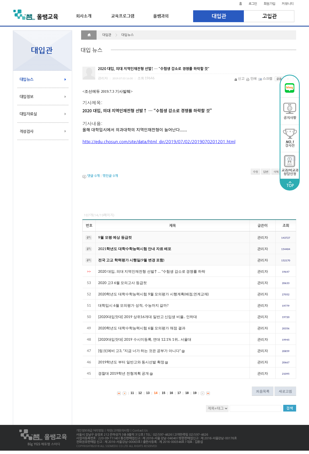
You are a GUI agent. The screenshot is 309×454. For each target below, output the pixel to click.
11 (132, 393)
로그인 (252, 3)
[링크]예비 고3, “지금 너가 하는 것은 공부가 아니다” (139, 350)
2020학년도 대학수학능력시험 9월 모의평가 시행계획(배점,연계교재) (153, 294)
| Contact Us (138, 430)
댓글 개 (93, 176)
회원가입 (270, 3)
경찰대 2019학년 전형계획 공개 (123, 373)
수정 (255, 172)
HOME (89, 35)
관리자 (262, 237)
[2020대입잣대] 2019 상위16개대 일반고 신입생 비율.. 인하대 (147, 316)
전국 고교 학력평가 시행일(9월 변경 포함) (131, 260)
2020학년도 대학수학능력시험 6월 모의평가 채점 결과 (141, 328)
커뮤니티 (288, 3)
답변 (265, 172)
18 (186, 393)
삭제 (276, 172)
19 (194, 393)
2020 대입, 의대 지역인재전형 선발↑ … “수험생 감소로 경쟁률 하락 (151, 271)
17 (179, 393)
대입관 (218, 16)
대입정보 (26, 97)
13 (148, 393)
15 (163, 393)
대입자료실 (28, 114)
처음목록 (262, 391)
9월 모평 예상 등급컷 (115, 237)
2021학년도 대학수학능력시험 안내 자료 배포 (134, 248)
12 (140, 393)
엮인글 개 (110, 176)
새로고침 (285, 391)
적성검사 (26, 131)
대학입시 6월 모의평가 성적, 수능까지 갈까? (133, 305)
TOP (290, 184)
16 (171, 393)
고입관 (269, 16)
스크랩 (265, 78)
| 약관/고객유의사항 (116, 430)
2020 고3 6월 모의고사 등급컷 (122, 282)
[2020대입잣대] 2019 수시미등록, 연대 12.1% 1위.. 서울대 (144, 339)
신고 (239, 78)
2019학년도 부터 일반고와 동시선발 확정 (131, 362)
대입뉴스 (26, 79)
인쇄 (252, 78)
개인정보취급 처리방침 (90, 430)
